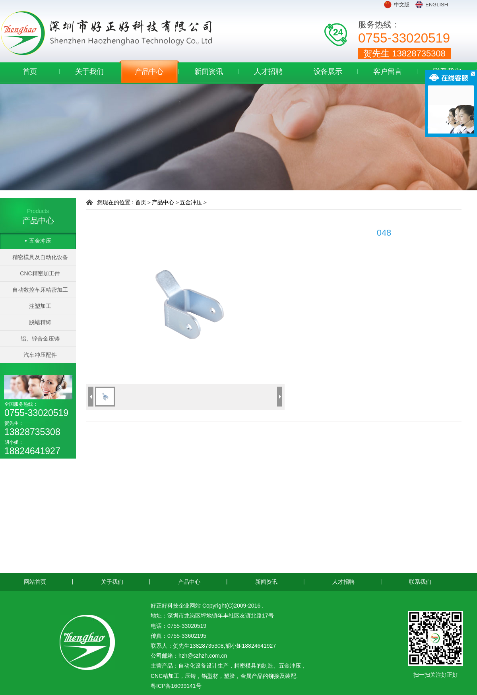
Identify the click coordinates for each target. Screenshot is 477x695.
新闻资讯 (208, 72)
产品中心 (149, 72)
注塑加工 (40, 306)
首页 (30, 72)
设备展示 (328, 72)
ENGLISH (436, 5)
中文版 (401, 5)
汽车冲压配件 (40, 355)
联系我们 (420, 582)
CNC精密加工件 (40, 273)
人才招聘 (268, 72)
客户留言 (387, 72)
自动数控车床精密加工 (40, 290)
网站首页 (35, 582)
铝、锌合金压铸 (40, 338)
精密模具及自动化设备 (40, 257)
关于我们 (89, 72)
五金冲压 (40, 241)
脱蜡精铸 (40, 322)
